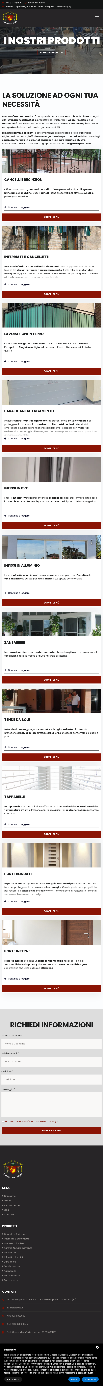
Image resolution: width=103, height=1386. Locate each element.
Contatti (9, 1214)
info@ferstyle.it (13, 2)
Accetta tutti (90, 1379)
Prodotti (8, 1200)
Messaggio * (8, 1089)
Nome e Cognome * (12, 1035)
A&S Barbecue (12, 1205)
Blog (6, 1209)
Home (43, 52)
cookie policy (26, 1364)
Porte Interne (17, 951)
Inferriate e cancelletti (26, 256)
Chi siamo (10, 1196)
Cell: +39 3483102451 (18, 1323)
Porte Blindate (18, 873)
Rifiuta (74, 1379)
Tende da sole (17, 719)
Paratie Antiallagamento (29, 411)
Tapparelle (14, 796)
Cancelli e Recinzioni (24, 179)
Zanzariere (14, 642)
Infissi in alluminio (22, 565)
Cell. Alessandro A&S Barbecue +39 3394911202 (31, 1332)
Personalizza (13, 1379)
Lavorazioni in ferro (24, 334)
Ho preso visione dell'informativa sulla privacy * (31, 1121)
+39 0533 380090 (35, 2)
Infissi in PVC (16, 488)
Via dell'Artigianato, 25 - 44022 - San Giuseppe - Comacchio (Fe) (36, 6)
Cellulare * (7, 1071)
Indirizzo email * (10, 1053)
